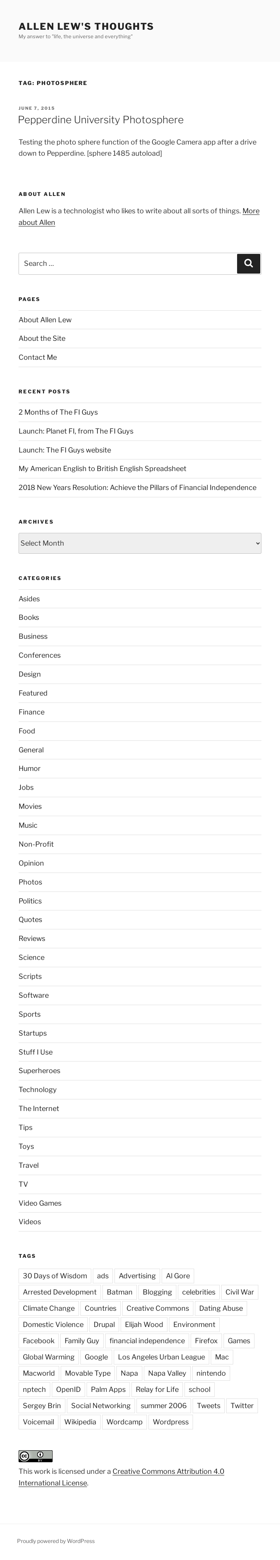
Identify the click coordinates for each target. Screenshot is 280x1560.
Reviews (32, 938)
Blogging (157, 1292)
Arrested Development (60, 1292)
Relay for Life (157, 1389)
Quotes (30, 919)
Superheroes (39, 1071)
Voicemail (38, 1422)
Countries (100, 1308)
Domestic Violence (53, 1324)
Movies (30, 806)
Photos (30, 882)
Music (28, 825)
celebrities (198, 1292)
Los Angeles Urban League (161, 1357)
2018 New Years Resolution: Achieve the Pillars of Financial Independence (137, 487)
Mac (222, 1357)
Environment (194, 1324)
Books (29, 617)
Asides (29, 599)
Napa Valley (167, 1373)
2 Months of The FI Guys (58, 412)
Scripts (30, 976)
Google (96, 1357)
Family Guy (82, 1341)
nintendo (211, 1373)
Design (30, 674)
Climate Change (49, 1308)
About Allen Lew (45, 320)
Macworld (39, 1373)
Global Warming (49, 1357)
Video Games (40, 1203)
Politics (30, 901)
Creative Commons (157, 1308)
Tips (25, 1127)
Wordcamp (124, 1422)
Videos (30, 1222)
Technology (38, 1089)
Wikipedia (80, 1422)
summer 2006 (164, 1406)
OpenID (68, 1389)
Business (33, 636)
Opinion (31, 863)
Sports (30, 1014)
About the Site (42, 338)
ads (103, 1276)
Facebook (39, 1341)
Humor (30, 768)
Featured (33, 693)
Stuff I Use (36, 1052)
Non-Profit (36, 844)
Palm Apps (108, 1389)
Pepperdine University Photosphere (101, 120)
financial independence (147, 1341)
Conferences (40, 655)
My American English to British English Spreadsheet (102, 468)
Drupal (104, 1324)
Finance (31, 712)
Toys (26, 1146)
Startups (33, 1033)
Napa (129, 1373)
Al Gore (178, 1276)
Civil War (239, 1292)
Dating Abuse (221, 1308)
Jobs (26, 787)
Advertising (137, 1276)
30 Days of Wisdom (55, 1276)
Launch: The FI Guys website (65, 450)
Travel (29, 1165)
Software (34, 995)
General (31, 750)
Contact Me (38, 357)
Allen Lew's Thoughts (86, 26)
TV (23, 1184)
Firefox (206, 1341)
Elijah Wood (144, 1324)
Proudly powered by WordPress (56, 1541)
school (199, 1389)
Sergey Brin (42, 1406)
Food (27, 731)
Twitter (242, 1406)
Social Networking (101, 1406)
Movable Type (88, 1373)
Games (239, 1341)
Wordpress (171, 1422)
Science (31, 957)
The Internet (39, 1108)
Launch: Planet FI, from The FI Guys (76, 431)
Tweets (208, 1406)
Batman (120, 1292)
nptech (34, 1389)
